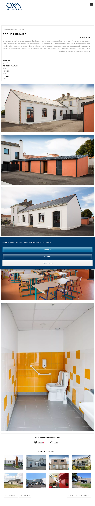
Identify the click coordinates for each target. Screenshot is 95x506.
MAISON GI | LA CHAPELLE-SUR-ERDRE (81, 462)
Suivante (24, 496)
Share (56, 442)
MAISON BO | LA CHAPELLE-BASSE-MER (81, 480)
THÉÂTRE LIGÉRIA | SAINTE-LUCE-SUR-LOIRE (59, 480)
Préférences (47, 263)
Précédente (12, 496)
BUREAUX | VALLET (13, 480)
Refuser (47, 256)
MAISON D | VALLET (59, 462)
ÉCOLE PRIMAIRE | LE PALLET (36, 462)
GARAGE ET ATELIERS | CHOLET (36, 480)
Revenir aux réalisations (79, 496)
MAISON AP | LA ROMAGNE (13, 462)
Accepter (47, 249)
